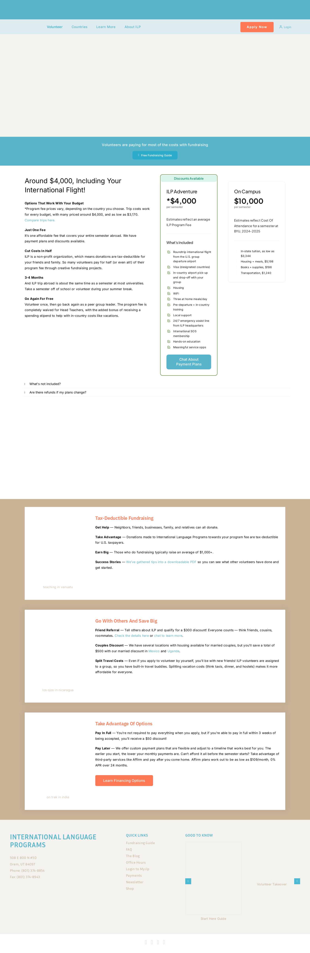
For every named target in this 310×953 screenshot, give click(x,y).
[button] (157, 384)
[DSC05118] (58, 720)
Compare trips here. (40, 220)
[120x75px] (30, 23)
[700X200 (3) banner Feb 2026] (155, 408)
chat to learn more (168, 636)
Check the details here (132, 636)
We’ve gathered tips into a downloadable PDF (161, 562)
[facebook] (146, 942)
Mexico (154, 651)
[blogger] (164, 942)
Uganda (173, 651)
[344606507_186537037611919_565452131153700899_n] (58, 514)
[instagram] (152, 942)
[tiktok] (158, 942)
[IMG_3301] (58, 617)
